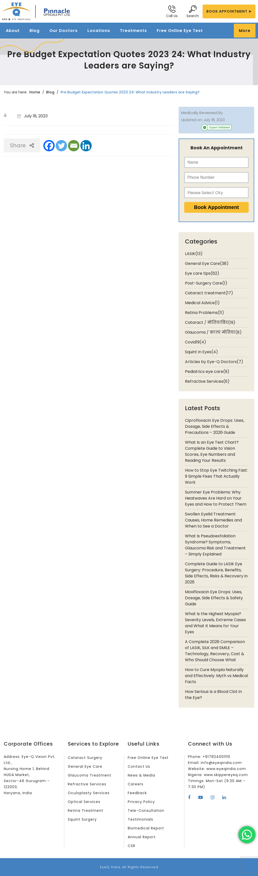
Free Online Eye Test (180, 30)
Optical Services (84, 801)
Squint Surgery (82, 819)
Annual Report (142, 836)
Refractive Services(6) (207, 381)
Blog (34, 30)
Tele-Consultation (146, 810)
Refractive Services (87, 784)
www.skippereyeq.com (226, 774)
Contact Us (139, 766)
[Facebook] (49, 145)
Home (34, 92)
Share (22, 145)
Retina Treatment (85, 810)
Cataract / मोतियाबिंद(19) (210, 322)
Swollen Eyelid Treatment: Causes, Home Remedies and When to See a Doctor (213, 520)
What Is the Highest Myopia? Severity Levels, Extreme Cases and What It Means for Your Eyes (215, 623)
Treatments (133, 30)
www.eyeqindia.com (226, 768)
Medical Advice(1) (202, 303)
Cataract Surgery (85, 757)
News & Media (141, 775)
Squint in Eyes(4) (201, 352)
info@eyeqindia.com (221, 762)
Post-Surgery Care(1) (206, 283)
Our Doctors (63, 30)
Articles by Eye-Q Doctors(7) (214, 362)
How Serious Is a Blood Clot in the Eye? (213, 694)
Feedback (137, 792)
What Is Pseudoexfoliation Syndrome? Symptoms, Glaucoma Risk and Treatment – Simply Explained (215, 545)
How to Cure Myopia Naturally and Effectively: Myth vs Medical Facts (216, 676)
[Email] (73, 145)
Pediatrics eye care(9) (207, 371)
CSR (131, 845)
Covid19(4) (195, 342)
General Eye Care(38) (207, 263)
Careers (135, 784)
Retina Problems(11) (204, 313)
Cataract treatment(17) (209, 293)
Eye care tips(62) (202, 273)
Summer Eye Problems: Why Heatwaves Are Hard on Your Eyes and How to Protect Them (215, 498)
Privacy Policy (141, 801)
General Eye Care (85, 766)
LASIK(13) (194, 254)
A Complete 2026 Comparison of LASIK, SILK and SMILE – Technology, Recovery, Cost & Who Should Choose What (215, 651)
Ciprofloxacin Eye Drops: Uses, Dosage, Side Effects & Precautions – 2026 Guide (214, 426)
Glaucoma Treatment (89, 775)
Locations (98, 30)
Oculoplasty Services (89, 792)
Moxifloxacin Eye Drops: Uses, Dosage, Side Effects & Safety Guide (214, 598)
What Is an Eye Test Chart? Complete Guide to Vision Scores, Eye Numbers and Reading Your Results (212, 451)
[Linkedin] (86, 145)
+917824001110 (216, 756)
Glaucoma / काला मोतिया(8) (213, 332)
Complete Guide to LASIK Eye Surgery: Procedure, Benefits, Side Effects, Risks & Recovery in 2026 (216, 573)
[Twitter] (61, 145)
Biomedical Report (146, 828)
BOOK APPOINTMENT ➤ (229, 11)
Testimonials (140, 819)
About (13, 30)
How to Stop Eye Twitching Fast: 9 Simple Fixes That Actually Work (216, 476)
